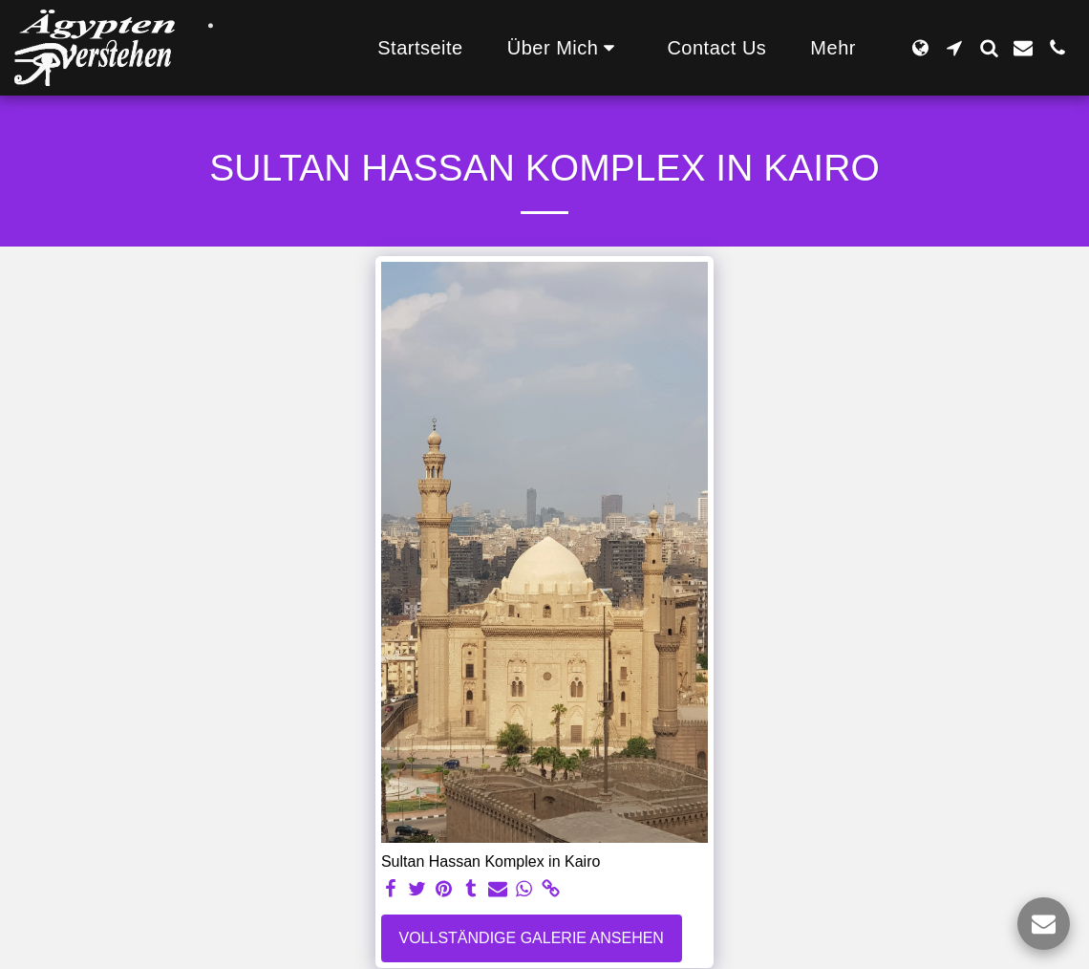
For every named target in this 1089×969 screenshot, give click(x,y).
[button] (565, 48)
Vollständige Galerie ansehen (531, 938)
